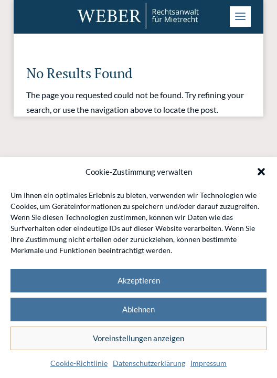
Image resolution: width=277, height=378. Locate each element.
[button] (261, 171)
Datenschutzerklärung (149, 363)
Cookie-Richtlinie (79, 363)
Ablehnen (138, 309)
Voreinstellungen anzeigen (138, 338)
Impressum (208, 363)
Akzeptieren (139, 280)
